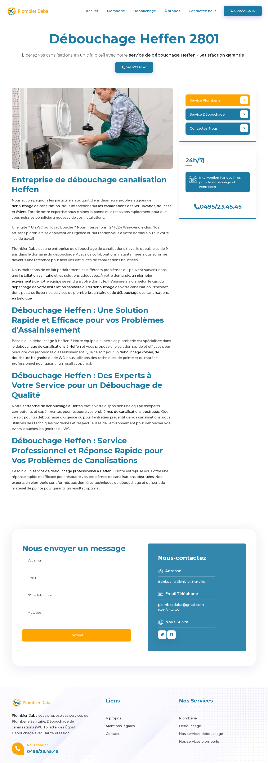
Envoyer (76, 635)
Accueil (92, 11)
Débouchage (144, 11)
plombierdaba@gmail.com (181, 605)
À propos (172, 11)
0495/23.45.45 (243, 11)
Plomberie (116, 11)
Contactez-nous (202, 11)
